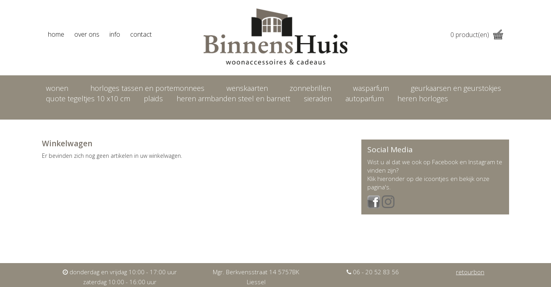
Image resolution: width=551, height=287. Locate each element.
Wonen (57, 88)
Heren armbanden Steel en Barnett (233, 98)
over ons (86, 34)
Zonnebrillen (310, 88)
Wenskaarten (247, 88)
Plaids (153, 98)
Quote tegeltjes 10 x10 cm (88, 98)
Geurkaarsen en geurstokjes (456, 88)
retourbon (470, 272)
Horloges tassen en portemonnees (147, 88)
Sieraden (318, 98)
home (56, 34)
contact (141, 34)
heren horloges (422, 98)
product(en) (476, 34)
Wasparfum (371, 88)
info (114, 34)
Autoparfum (364, 98)
